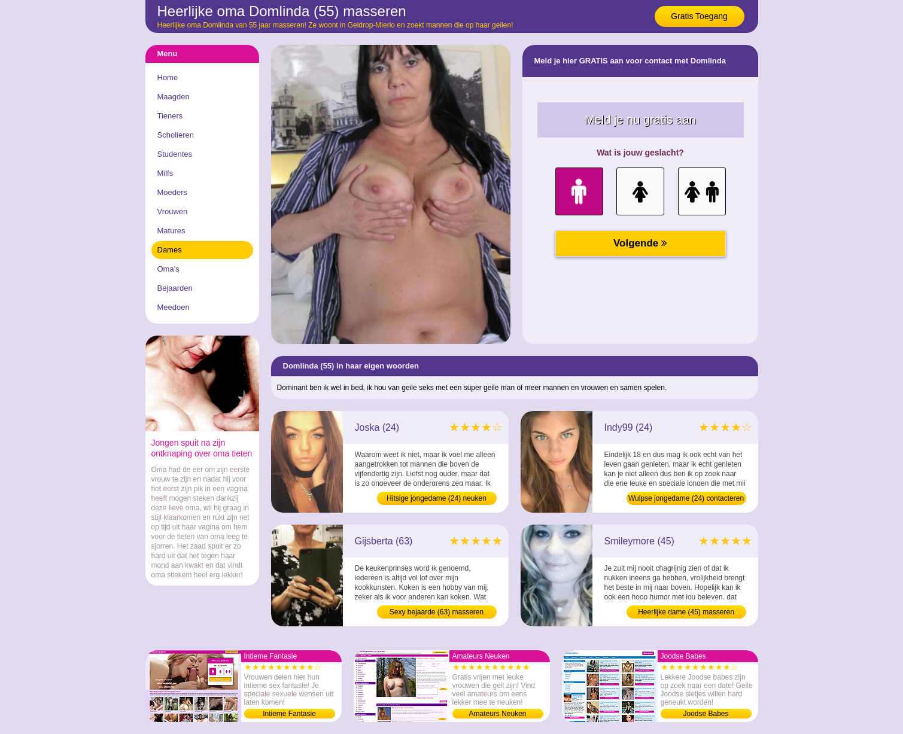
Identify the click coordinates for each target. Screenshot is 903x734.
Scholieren (175, 134)
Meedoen (173, 307)
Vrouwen (172, 211)
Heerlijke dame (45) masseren (686, 612)
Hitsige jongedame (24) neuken (437, 498)
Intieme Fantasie (289, 713)
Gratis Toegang (699, 16)
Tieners (170, 115)
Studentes (175, 154)
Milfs (165, 173)
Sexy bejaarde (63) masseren (437, 612)
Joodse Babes (705, 713)
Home (167, 77)
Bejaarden (175, 288)
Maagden (173, 96)
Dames (169, 249)
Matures (171, 230)
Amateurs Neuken (497, 713)
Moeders (172, 192)
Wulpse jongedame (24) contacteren (686, 498)
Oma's (168, 268)
